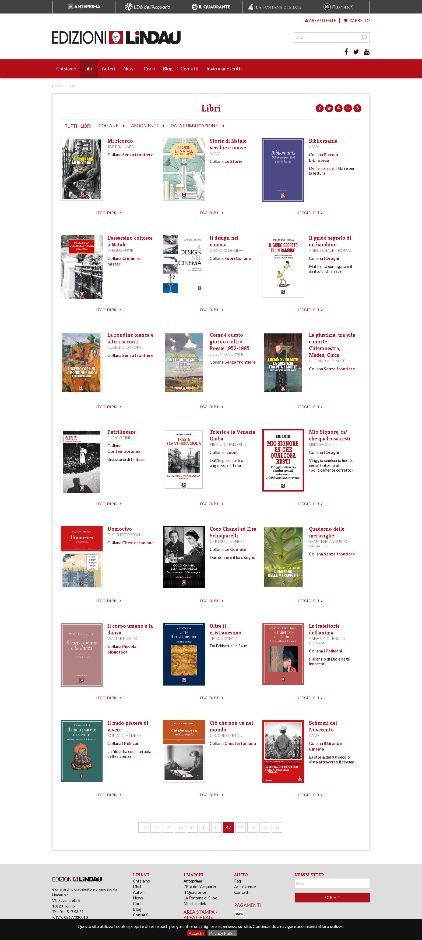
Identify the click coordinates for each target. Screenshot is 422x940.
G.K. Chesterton (123, 534)
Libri (89, 68)
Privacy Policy (222, 933)
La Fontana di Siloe (200, 897)
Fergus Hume (120, 250)
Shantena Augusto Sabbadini (328, 543)
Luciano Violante (327, 360)
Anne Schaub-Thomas (330, 250)
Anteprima (193, 880)
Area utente (320, 20)
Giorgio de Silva (226, 250)
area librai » (198, 917)
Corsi (149, 68)
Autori (108, 68)
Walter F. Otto (122, 638)
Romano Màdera (124, 735)
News (129, 68)
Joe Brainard (120, 146)
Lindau (57, 86)
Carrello (357, 20)
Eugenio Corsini (124, 347)
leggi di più (108, 213)
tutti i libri (78, 126)
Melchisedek (195, 903)
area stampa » (201, 912)
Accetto (196, 933)
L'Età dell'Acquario (200, 886)
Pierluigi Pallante (228, 444)
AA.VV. (215, 153)
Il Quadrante (195, 892)
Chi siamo (66, 68)
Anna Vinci (319, 638)
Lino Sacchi (321, 444)
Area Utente (245, 886)
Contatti (189, 68)
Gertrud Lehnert (227, 541)
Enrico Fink (119, 437)
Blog (168, 68)
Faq (237, 880)
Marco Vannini (225, 638)
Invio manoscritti (224, 68)
